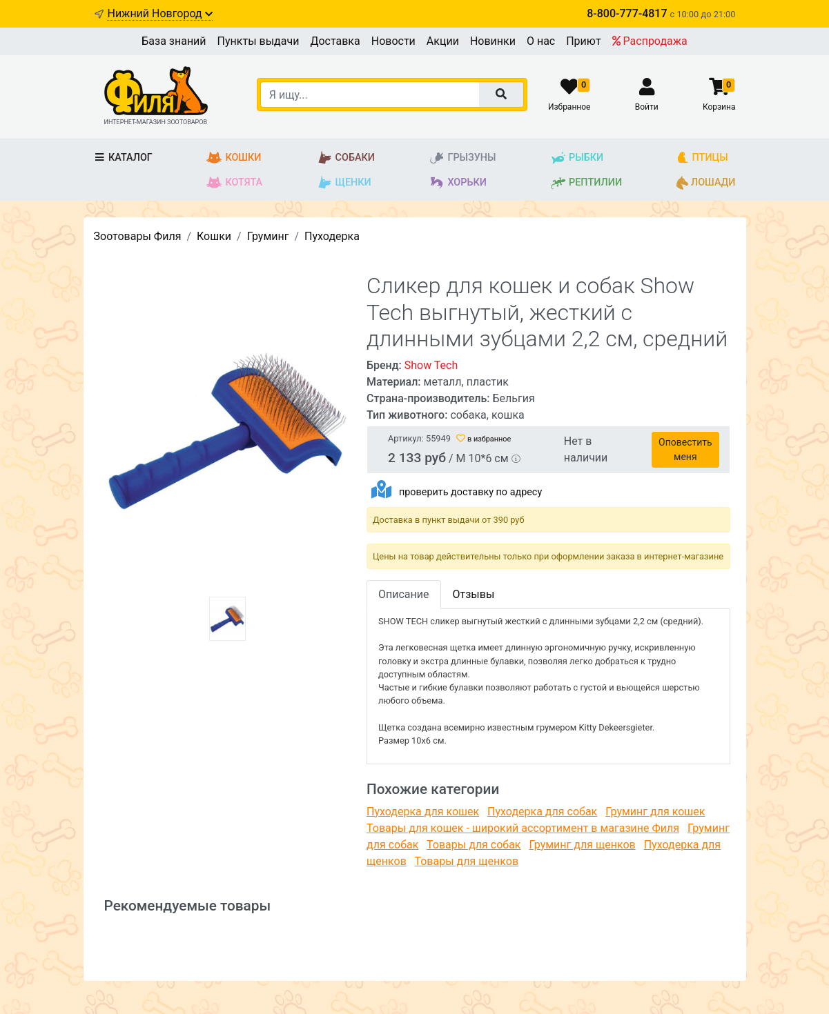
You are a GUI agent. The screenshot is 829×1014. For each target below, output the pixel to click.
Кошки (233, 158)
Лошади (706, 183)
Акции (443, 41)
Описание (403, 594)
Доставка (335, 41)
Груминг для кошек (655, 811)
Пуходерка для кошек (423, 811)
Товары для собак (473, 844)
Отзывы (474, 594)
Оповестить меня (685, 449)
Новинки (493, 41)
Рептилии (586, 183)
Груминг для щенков (582, 844)
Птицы (702, 158)
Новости (393, 41)
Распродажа (649, 41)
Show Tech (431, 365)
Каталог (123, 157)
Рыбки (576, 158)
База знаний (174, 41)
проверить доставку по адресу (470, 492)
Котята (234, 183)
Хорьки (457, 183)
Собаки (346, 158)
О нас (541, 41)
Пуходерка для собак (542, 811)
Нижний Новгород (159, 13)
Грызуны (462, 158)
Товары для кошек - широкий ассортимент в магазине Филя (523, 828)
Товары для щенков (466, 861)
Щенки (344, 183)
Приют (583, 41)
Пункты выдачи (258, 41)
